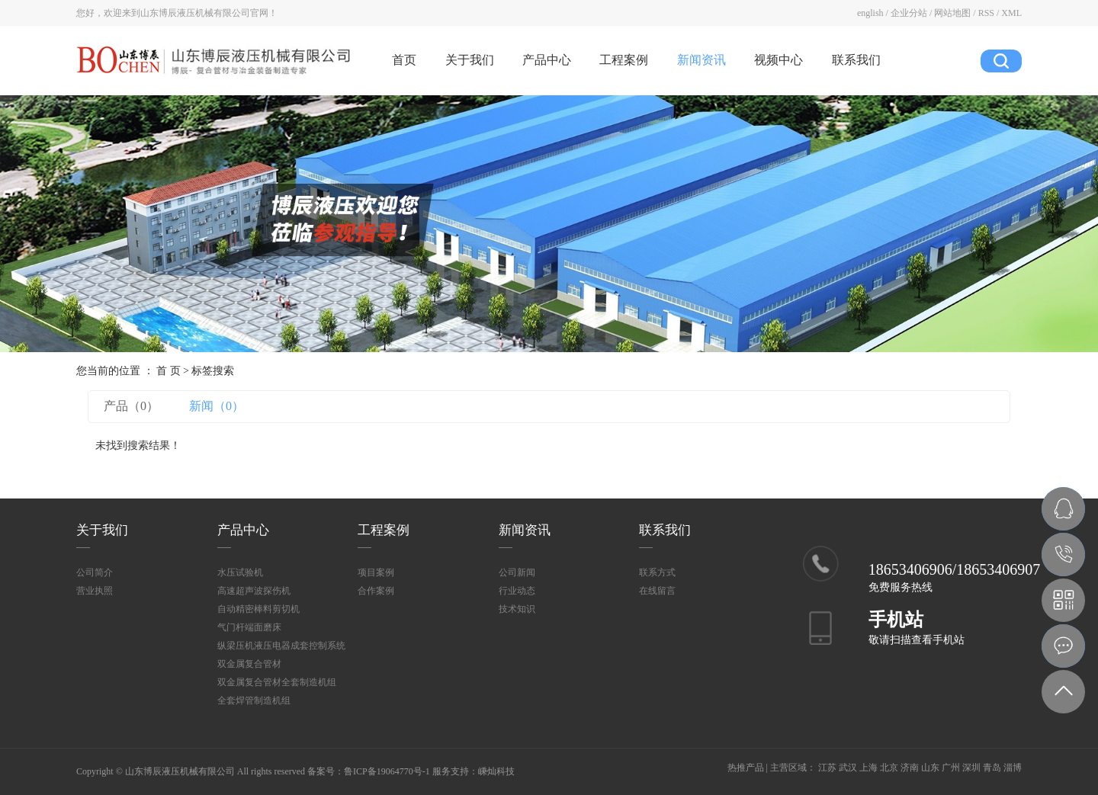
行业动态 (517, 590)
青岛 (992, 767)
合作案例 (376, 590)
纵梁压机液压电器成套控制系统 (281, 645)
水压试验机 (240, 572)
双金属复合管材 (249, 664)
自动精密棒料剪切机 (258, 609)
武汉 (848, 767)
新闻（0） (216, 405)
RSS (986, 13)
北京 (889, 767)
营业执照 (94, 590)
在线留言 (657, 590)
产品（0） (131, 405)
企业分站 (909, 13)
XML (1011, 13)
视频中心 (778, 59)
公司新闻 (517, 572)
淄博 (1012, 767)
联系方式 (657, 572)
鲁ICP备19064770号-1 (387, 771)
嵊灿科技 (496, 771)
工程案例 (623, 59)
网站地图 (952, 13)
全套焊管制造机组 (254, 700)
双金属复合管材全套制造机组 (276, 682)
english (870, 13)
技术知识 (517, 609)
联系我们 (856, 59)
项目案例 (376, 572)
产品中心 (546, 59)
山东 (930, 767)
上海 (868, 767)
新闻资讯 (701, 59)
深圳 (971, 767)
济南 (910, 767)
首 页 (168, 371)
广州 (951, 767)
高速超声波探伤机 (254, 590)
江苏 (827, 767)
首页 (404, 59)
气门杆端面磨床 (249, 627)
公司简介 (94, 572)
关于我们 (469, 59)
